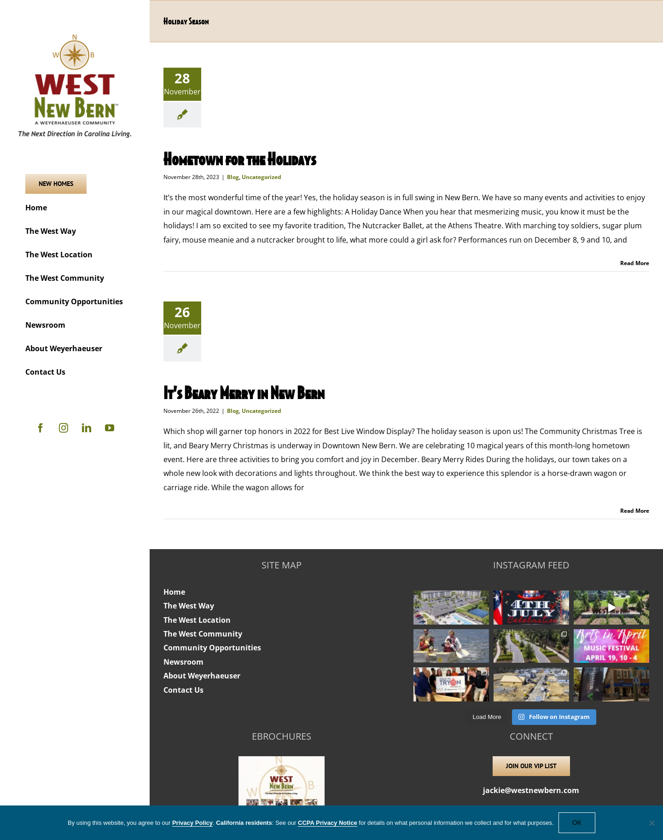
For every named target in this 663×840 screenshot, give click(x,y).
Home (174, 592)
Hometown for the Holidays (239, 158)
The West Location (197, 620)
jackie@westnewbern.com (531, 790)
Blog (233, 177)
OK (577, 822)
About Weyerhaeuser (201, 676)
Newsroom (183, 662)
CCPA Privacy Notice (327, 822)
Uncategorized (261, 177)
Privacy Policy (192, 822)
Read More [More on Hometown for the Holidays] (634, 263)
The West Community (202, 634)
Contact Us (183, 690)
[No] (651, 823)
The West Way (188, 606)
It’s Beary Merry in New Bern (244, 392)
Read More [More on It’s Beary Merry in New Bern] (634, 511)
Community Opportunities (212, 648)
